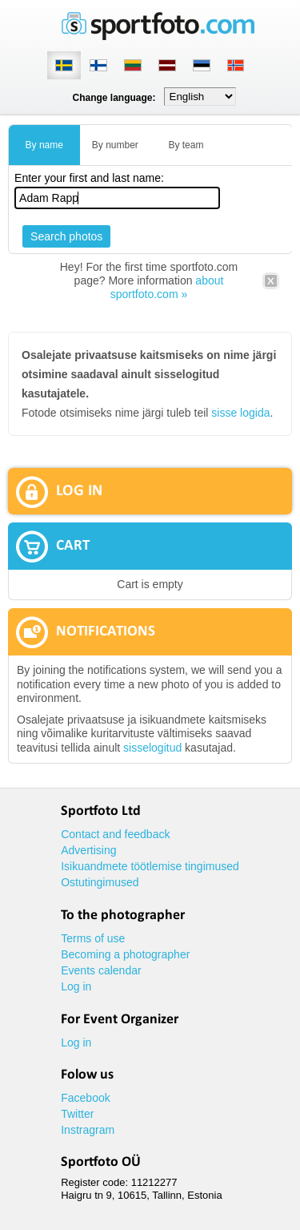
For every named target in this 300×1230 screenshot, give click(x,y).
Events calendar (101, 970)
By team (185, 145)
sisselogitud (152, 747)
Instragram (87, 1129)
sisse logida (240, 412)
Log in (76, 986)
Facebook (85, 1097)
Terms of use (93, 938)
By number (115, 145)
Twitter (77, 1113)
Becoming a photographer (125, 954)
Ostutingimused (99, 882)
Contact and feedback (115, 834)
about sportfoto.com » (167, 287)
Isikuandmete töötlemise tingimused (150, 866)
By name (44, 145)
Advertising (88, 850)
